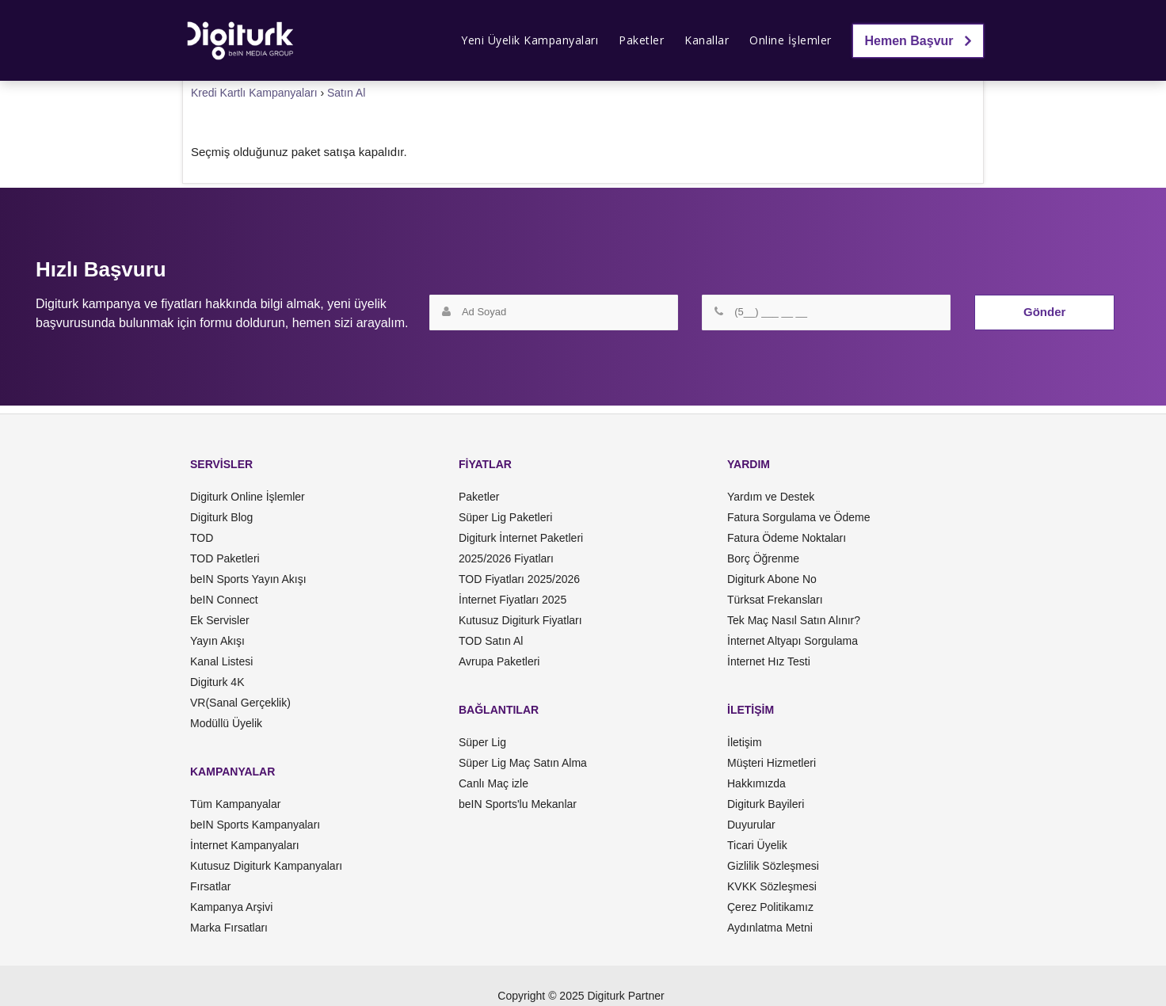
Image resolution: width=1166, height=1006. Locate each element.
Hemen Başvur (918, 41)
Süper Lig (482, 742)
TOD (201, 538)
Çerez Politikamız (770, 907)
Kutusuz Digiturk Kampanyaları (266, 865)
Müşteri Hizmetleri (771, 762)
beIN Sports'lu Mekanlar (518, 804)
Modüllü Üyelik (226, 723)
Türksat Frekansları (775, 599)
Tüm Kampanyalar (235, 804)
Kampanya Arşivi (231, 907)
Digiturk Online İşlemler (247, 496)
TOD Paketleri (225, 558)
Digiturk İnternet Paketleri (521, 538)
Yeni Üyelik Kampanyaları (529, 40)
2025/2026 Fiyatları (506, 558)
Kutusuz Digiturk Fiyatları (520, 620)
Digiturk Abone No (772, 579)
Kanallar (706, 40)
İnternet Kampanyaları (244, 845)
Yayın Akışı (217, 640)
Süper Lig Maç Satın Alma (523, 762)
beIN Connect (224, 599)
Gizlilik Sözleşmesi (773, 865)
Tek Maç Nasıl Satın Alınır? (793, 620)
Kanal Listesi (221, 661)
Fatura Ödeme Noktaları (786, 538)
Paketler (641, 40)
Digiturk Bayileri (765, 804)
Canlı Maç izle (493, 783)
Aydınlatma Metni (770, 927)
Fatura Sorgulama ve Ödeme (799, 517)
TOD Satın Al (491, 640)
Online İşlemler (790, 40)
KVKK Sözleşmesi (772, 886)
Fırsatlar (210, 886)
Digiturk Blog (221, 517)
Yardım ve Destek (770, 496)
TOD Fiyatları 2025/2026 (519, 579)
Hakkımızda (756, 783)
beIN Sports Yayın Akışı (248, 579)
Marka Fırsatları (229, 927)
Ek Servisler (220, 620)
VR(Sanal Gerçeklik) (240, 702)
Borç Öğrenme (763, 558)
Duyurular (751, 824)
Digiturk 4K (217, 682)
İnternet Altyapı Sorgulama (792, 640)
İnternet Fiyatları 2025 (512, 599)
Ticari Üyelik (757, 845)
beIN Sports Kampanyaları (255, 824)
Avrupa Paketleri (499, 661)
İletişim (744, 742)
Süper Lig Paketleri (505, 517)
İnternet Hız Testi (768, 661)
